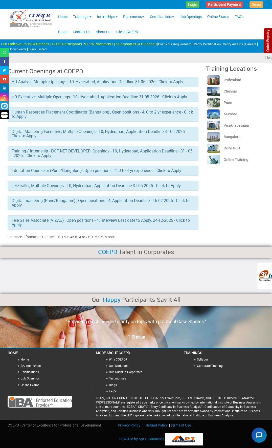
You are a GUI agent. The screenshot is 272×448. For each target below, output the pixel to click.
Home (62, 16)
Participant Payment (224, 4)
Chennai (222, 91)
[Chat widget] (258, 434)
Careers (251, 44)
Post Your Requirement (175, 44)
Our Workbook (118, 366)
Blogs (62, 31)
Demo (256, 4)
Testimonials (117, 378)
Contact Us (81, 31)
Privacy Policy (129, 425)
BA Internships (31, 366)
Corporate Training (210, 366)
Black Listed (38, 49)
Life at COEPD (127, 31)
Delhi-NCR (223, 148)
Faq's (112, 391)
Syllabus (203, 359)
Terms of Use (181, 425)
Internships (107, 16)
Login (192, 4)
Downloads (18, 49)
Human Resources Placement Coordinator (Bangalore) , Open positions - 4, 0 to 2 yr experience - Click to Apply (102, 114)
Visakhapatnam (228, 125)
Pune (219, 102)
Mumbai (222, 113)
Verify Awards (233, 44)
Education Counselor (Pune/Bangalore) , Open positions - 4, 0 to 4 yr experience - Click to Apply (96, 170)
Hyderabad (224, 79)
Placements (133, 16)
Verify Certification (207, 44)
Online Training (227, 159)
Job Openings (191, 16)
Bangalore (223, 136)
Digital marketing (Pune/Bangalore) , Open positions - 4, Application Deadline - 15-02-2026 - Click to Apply (101, 203)
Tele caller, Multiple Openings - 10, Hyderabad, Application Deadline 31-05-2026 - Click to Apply (96, 185)
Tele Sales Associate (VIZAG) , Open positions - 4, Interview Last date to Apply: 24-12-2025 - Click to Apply (101, 222)
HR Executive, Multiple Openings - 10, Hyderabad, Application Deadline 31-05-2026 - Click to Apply (99, 97)
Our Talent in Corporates (125, 372)
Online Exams (218, 16)
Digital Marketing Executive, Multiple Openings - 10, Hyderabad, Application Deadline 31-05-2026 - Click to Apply (99, 134)
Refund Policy (157, 425)
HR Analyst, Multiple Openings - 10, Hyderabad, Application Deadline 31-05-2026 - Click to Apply (97, 81)
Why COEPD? (118, 359)
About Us (103, 31)
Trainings (82, 16)
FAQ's (239, 16)
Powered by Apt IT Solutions (142, 438)
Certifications (162, 16)
